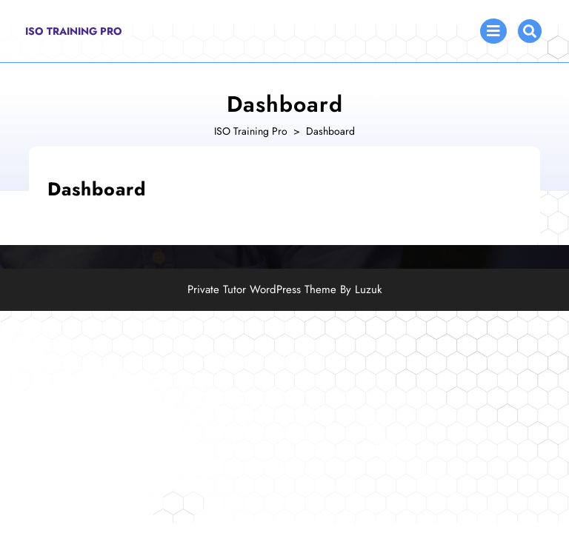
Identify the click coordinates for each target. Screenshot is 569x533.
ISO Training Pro (73, 31)
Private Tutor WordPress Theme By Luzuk (284, 289)
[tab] (493, 31)
